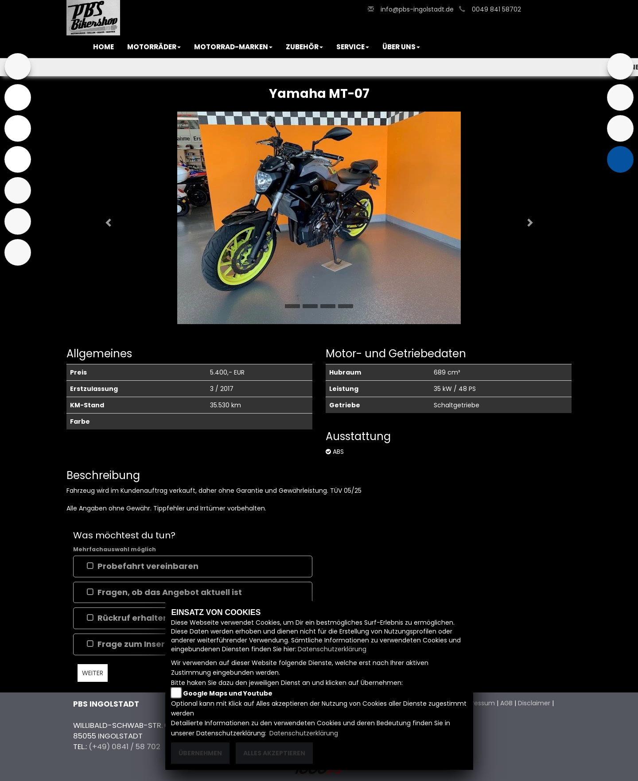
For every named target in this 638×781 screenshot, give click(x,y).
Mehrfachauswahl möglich (114, 549)
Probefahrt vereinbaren (147, 566)
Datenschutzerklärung (332, 649)
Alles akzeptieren (274, 753)
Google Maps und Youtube (227, 693)
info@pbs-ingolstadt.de (417, 9)
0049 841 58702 (496, 9)
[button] (154, 47)
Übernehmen (200, 753)
